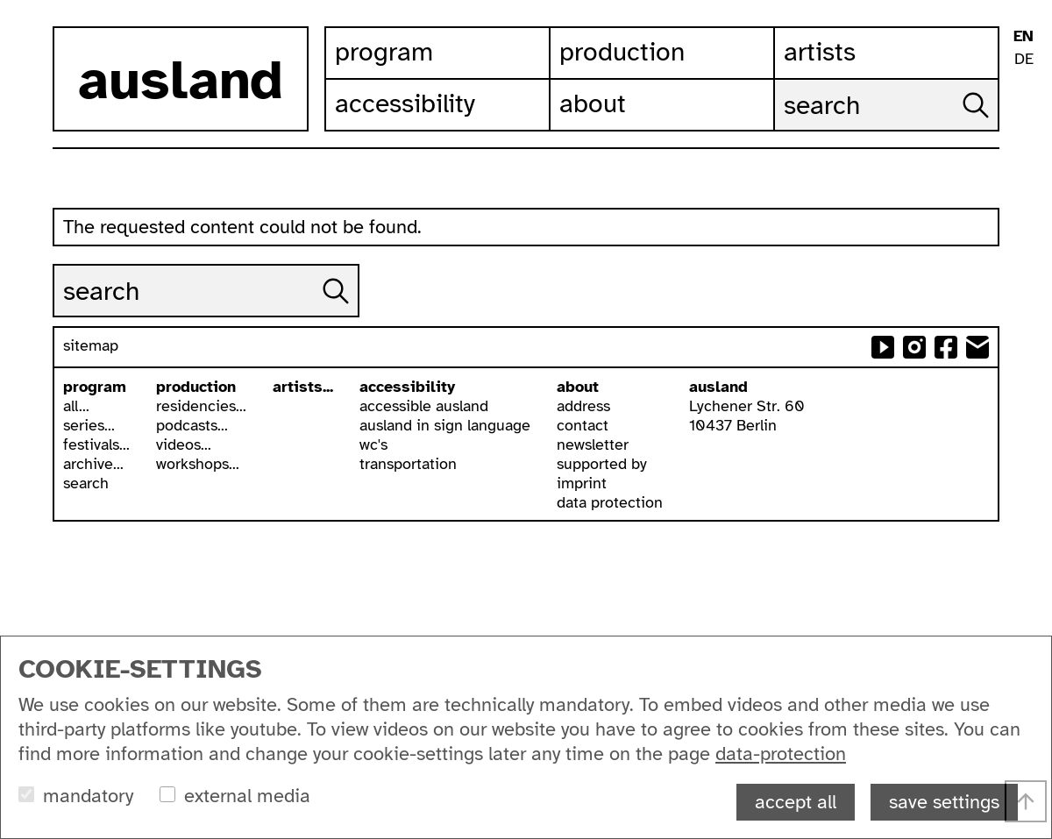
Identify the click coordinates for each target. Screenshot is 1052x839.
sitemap (90, 345)
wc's (373, 444)
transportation (408, 463)
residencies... (201, 406)
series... (89, 425)
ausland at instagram (914, 347)
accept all (795, 802)
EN (1023, 36)
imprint (582, 483)
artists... (303, 386)
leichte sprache (1023, 86)
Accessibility (405, 103)
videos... (183, 444)
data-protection (780, 753)
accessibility (407, 386)
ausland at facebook (946, 347)
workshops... (197, 463)
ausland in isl (1023, 115)
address (583, 406)
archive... (93, 463)
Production (622, 51)
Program (384, 51)
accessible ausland (423, 406)
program (94, 386)
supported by (602, 463)
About (592, 103)
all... (76, 406)
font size (1023, 173)
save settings (944, 802)
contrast (1023, 144)
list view (1023, 202)
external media (247, 795)
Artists (820, 51)
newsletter (593, 444)
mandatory (88, 795)
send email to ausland (977, 347)
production (196, 386)
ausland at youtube (882, 347)
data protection (610, 502)
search (86, 483)
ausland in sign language (444, 425)
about (578, 386)
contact (582, 425)
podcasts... (192, 425)
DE (1024, 58)
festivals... (96, 444)
